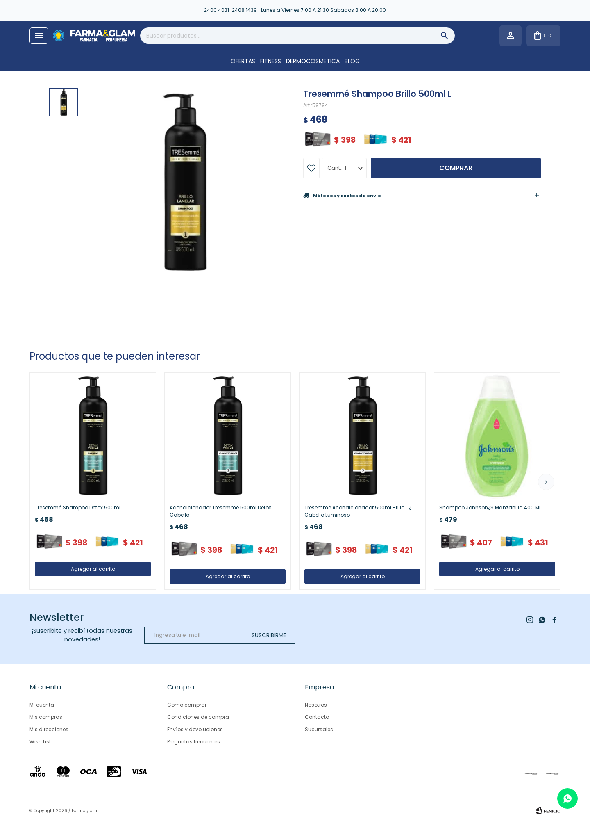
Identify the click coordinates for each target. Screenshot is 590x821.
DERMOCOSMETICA (313, 61)
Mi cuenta (42, 704)
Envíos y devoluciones (195, 729)
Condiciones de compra (198, 717)
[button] (546, 482)
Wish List (40, 741)
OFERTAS (243, 61)
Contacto (317, 717)
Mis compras (46, 717)
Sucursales (319, 729)
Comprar (455, 168)
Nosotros (316, 704)
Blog (352, 61)
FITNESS (270, 61)
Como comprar (186, 704)
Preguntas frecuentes (193, 741)
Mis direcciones (49, 729)
